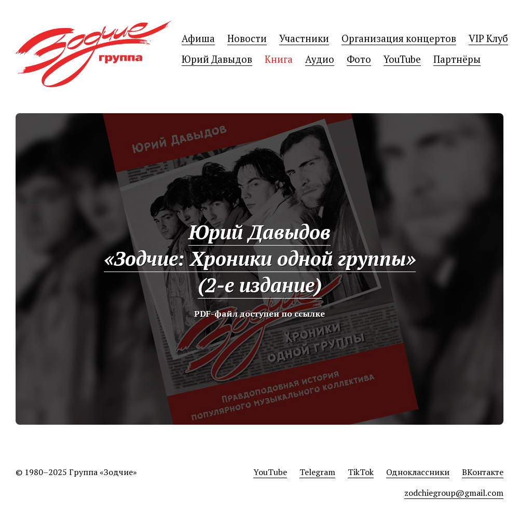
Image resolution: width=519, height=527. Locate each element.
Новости (247, 38)
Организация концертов (399, 38)
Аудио (319, 59)
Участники (304, 38)
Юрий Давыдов (217, 59)
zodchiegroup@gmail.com (453, 492)
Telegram (317, 472)
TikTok (361, 472)
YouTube (402, 59)
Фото (359, 59)
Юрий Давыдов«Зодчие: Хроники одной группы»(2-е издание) (260, 258)
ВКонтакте (482, 472)
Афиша (198, 38)
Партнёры (457, 59)
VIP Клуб (488, 38)
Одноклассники (417, 472)
